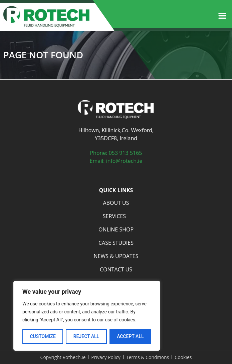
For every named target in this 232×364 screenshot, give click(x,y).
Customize (42, 336)
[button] (222, 15)
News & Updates (116, 256)
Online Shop (116, 229)
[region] (86, 316)
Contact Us (116, 269)
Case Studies (116, 242)
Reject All (86, 336)
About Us (116, 202)
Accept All (130, 336)
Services (116, 216)
